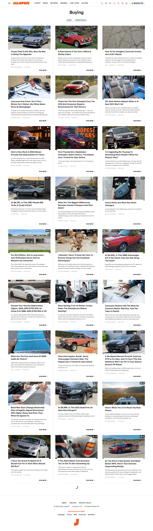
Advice (69, 20)
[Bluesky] (106, 3)
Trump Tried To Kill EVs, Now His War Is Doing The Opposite (28, 52)
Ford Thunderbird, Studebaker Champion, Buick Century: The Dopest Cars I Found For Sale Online (76, 155)
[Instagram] (122, 3)
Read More (42, 70)
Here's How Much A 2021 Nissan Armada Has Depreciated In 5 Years (27, 153)
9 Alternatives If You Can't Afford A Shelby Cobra (74, 52)
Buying (85, 3)
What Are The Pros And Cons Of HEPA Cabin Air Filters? (28, 357)
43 (96, 230)
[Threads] (118, 3)
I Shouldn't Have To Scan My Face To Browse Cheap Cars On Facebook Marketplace (75, 258)
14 (96, 27)
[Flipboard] (110, 3)
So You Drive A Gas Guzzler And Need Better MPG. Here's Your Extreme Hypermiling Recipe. (122, 464)
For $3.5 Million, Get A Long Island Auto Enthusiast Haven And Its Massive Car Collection (27, 258)
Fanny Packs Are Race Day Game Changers (120, 203)
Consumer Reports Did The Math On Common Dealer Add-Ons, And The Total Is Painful (122, 308)
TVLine (69, 514)
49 (143, 383)
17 (96, 77)
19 (96, 127)
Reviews (54, 3)
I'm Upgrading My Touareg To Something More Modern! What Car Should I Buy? (121, 155)
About (64, 503)
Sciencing (82, 514)
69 (49, 281)
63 (49, 178)
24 (49, 230)
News (45, 3)
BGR (75, 514)
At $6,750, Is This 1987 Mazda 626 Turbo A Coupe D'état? (27, 203)
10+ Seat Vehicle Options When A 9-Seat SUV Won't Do (122, 102)
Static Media (64, 506)
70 (96, 383)
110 (96, 436)
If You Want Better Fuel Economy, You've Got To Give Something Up (74, 462)
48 (143, 230)
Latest (37, 3)
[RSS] (126, 3)
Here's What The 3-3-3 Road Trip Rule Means (123, 409)
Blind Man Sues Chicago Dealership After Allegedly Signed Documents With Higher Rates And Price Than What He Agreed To (27, 411)
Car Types (74, 3)
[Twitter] (114, 3)
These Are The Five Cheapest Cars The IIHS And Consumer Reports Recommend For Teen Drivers (76, 104)
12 (96, 332)
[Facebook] (102, 3)
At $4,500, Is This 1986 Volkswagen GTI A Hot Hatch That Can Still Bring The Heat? (122, 258)
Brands (64, 3)
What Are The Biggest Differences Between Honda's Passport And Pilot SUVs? (75, 205)
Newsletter (137, 3)
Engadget (61, 514)
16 (49, 383)
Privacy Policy (85, 503)
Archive (73, 503)
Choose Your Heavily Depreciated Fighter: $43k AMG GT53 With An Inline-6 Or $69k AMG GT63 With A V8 (29, 308)
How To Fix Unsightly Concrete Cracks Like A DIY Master (123, 52)
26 (143, 436)
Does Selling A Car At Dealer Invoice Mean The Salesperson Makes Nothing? (75, 308)
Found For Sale (80, 20)
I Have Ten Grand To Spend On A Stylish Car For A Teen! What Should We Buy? (28, 463)
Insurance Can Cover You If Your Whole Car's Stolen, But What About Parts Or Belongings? (28, 104)
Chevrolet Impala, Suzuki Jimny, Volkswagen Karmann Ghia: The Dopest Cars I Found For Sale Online (75, 359)
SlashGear (91, 514)
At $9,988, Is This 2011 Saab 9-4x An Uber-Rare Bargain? (75, 408)
